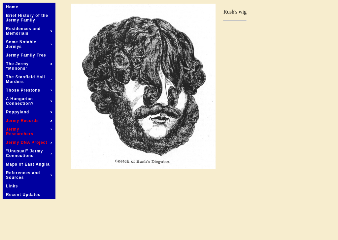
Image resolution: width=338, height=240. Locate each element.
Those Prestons (29, 90)
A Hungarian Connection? (29, 101)
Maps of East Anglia (28, 164)
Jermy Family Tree (26, 55)
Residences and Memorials (29, 31)
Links (12, 186)
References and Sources (29, 175)
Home (12, 7)
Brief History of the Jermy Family (27, 17)
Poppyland (29, 112)
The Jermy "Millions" (29, 66)
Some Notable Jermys (29, 44)
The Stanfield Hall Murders (29, 79)
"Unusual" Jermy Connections (29, 153)
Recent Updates (23, 194)
